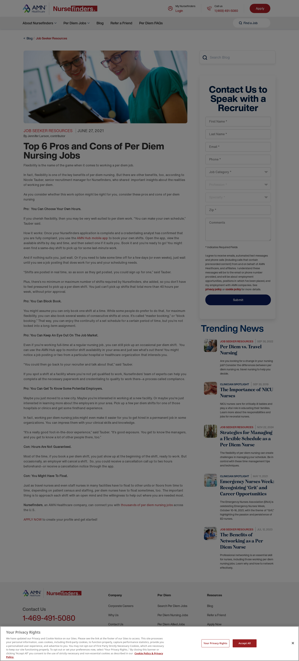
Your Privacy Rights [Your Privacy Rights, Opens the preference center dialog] (215, 643)
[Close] (293, 643)
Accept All (245, 643)
